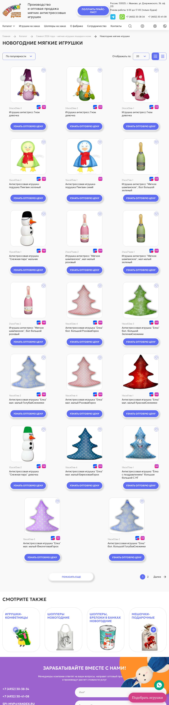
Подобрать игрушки (147, 697)
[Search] (130, 26)
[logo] (11, 10)
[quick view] (21, 85)
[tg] (113, 16)
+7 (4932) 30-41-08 (157, 17)
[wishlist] (141, 26)
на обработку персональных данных (144, 589)
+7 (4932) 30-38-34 (135, 17)
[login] (154, 26)
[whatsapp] (122, 16)
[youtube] (19, 590)
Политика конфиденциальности (100, 698)
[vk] (5, 590)
